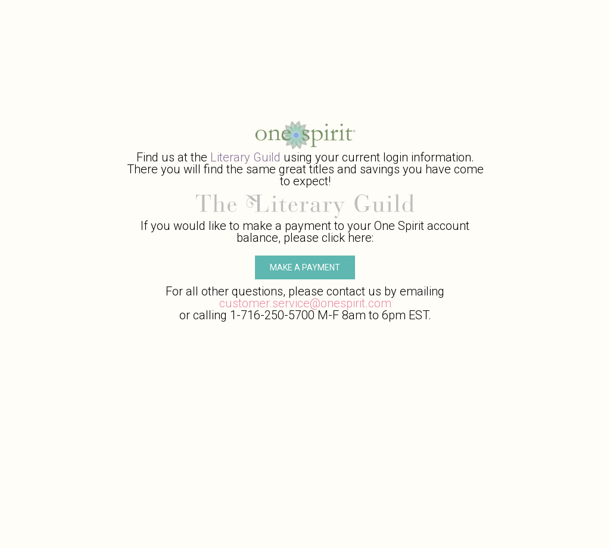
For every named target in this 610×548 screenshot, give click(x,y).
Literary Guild (245, 157)
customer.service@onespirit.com (305, 303)
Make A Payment (305, 267)
